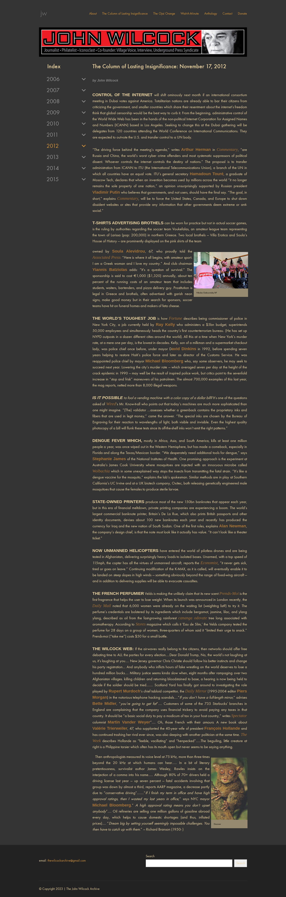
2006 (67, 79)
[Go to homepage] (43, 13)
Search (150, 856)
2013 (67, 157)
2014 (67, 168)
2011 (67, 135)
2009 (67, 112)
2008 (67, 101)
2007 (67, 90)
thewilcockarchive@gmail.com (67, 861)
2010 (67, 123)
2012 (67, 146)
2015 (67, 179)
